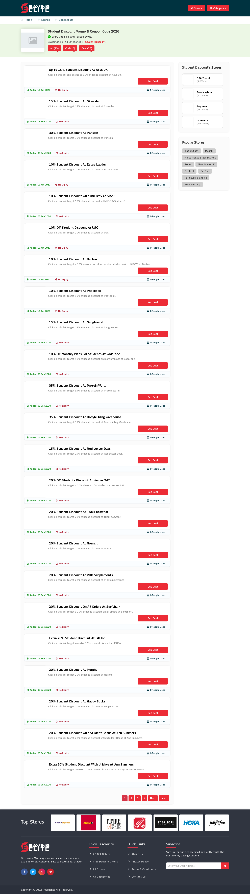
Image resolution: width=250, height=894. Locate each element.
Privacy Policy (140, 861)
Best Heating (192, 184)
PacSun (205, 171)
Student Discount (95, 41)
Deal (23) (87, 48)
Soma (188, 164)
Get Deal (152, 81)
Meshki (209, 150)
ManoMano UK (206, 164)
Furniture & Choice (196, 177)
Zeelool (189, 171)
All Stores (99, 869)
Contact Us (64, 19)
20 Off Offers (101, 854)
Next (153, 798)
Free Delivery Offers (105, 861)
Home (26, 19)
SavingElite (54, 41)
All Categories (73, 41)
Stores (43, 19)
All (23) (54, 48)
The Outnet (191, 150)
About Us (137, 854)
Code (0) (70, 48)
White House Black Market (200, 157)
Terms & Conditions (144, 869)
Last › (164, 798)
